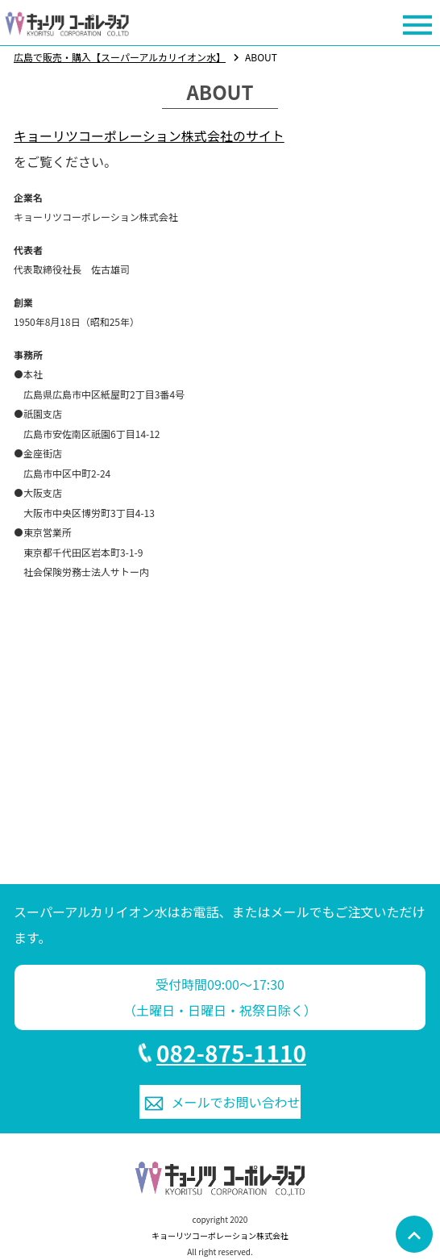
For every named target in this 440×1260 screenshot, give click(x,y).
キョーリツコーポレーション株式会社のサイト (149, 135)
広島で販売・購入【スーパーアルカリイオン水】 (120, 57)
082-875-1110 (231, 1053)
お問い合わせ (236, 1102)
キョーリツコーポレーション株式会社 (220, 1235)
